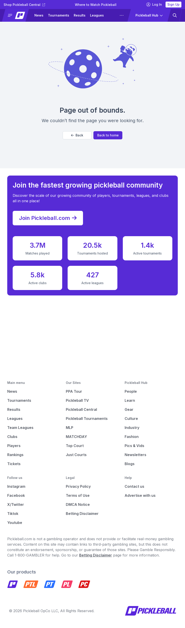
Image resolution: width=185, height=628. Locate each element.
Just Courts (76, 454)
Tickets (14, 463)
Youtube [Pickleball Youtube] (14, 522)
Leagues (97, 15)
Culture (131, 418)
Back (77, 135)
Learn (130, 400)
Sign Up (173, 4)
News (38, 15)
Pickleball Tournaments (87, 418)
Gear (129, 409)
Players (14, 445)
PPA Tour (74, 391)
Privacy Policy (78, 486)
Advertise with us (140, 495)
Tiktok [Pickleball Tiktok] (12, 513)
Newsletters (135, 454)
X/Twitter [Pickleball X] (15, 504)
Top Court (75, 445)
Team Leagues (20, 427)
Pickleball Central (81, 409)
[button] (17, 15)
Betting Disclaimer (82, 513)
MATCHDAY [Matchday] (76, 436)
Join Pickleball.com (48, 218)
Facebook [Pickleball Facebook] (16, 495)
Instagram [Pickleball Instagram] (16, 486)
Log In (154, 4)
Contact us (134, 486)
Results (79, 15)
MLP (69, 427)
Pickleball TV (77, 400)
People (131, 391)
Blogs (130, 463)
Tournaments (58, 15)
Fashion (132, 436)
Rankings (15, 454)
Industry (132, 427)
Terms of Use (78, 495)
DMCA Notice (78, 504)
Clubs (12, 436)
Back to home (108, 135)
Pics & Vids (134, 445)
